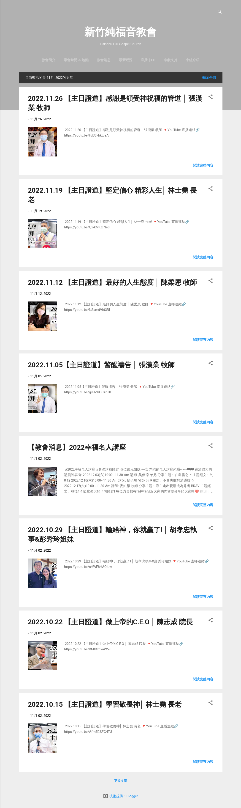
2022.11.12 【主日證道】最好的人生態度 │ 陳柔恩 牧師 (112, 282)
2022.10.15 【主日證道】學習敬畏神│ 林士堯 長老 (105, 704)
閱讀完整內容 (203, 165)
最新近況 (126, 60)
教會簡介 (48, 60)
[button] (210, 97)
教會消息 (104, 60)
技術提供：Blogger (120, 796)
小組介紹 (192, 60)
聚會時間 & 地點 (76, 60)
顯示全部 (209, 78)
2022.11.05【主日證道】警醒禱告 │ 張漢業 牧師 (101, 365)
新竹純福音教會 (120, 32)
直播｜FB (148, 60)
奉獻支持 (170, 60)
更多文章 (120, 781)
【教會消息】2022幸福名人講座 (77, 447)
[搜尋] (219, 12)
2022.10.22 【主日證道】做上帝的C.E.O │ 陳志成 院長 (110, 622)
